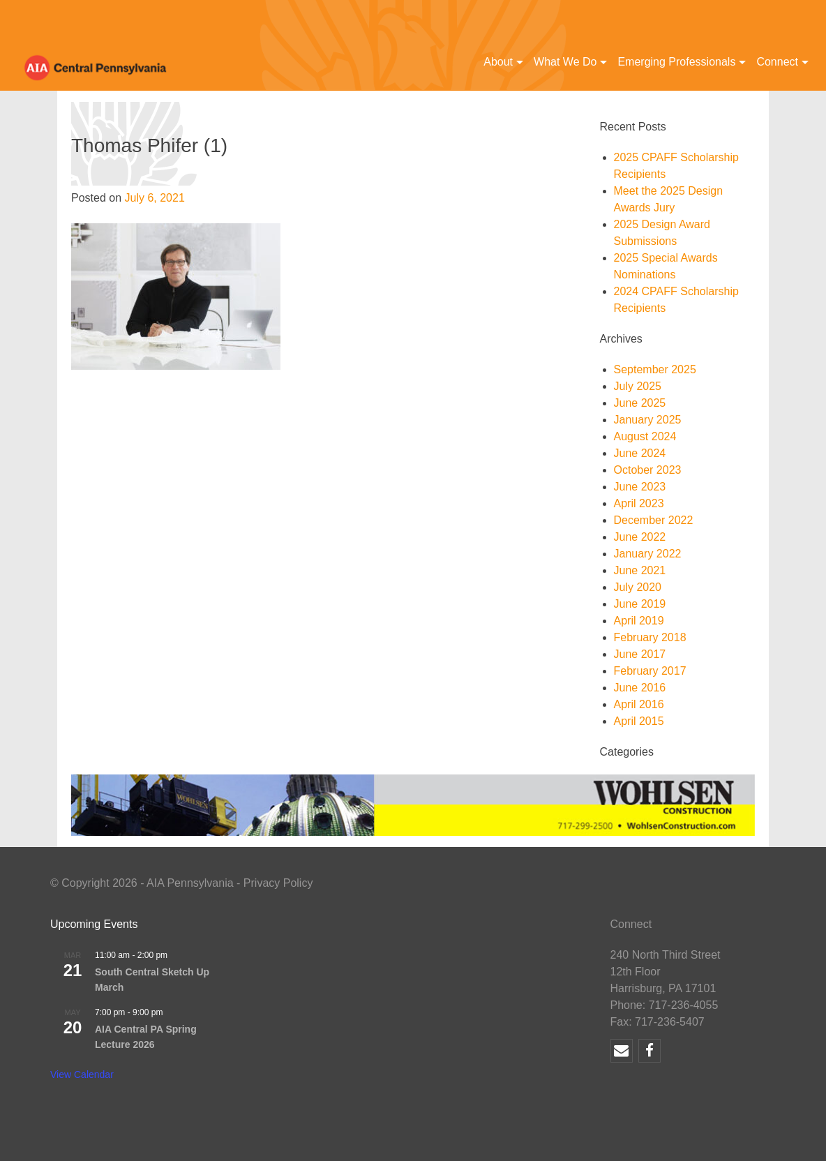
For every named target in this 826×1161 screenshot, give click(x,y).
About (498, 62)
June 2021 (640, 570)
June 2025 (640, 403)
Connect (777, 62)
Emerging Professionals (676, 62)
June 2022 (640, 537)
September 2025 (655, 369)
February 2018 (650, 637)
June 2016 (640, 688)
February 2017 (650, 671)
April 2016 (639, 704)
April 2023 (639, 503)
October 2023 (648, 470)
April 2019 (639, 621)
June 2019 (640, 604)
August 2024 (645, 436)
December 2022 (653, 520)
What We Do (565, 62)
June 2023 (640, 487)
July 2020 (638, 587)
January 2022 (648, 554)
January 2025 (648, 420)
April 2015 (639, 721)
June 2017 (640, 654)
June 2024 (640, 453)
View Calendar (82, 1074)
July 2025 (638, 386)
